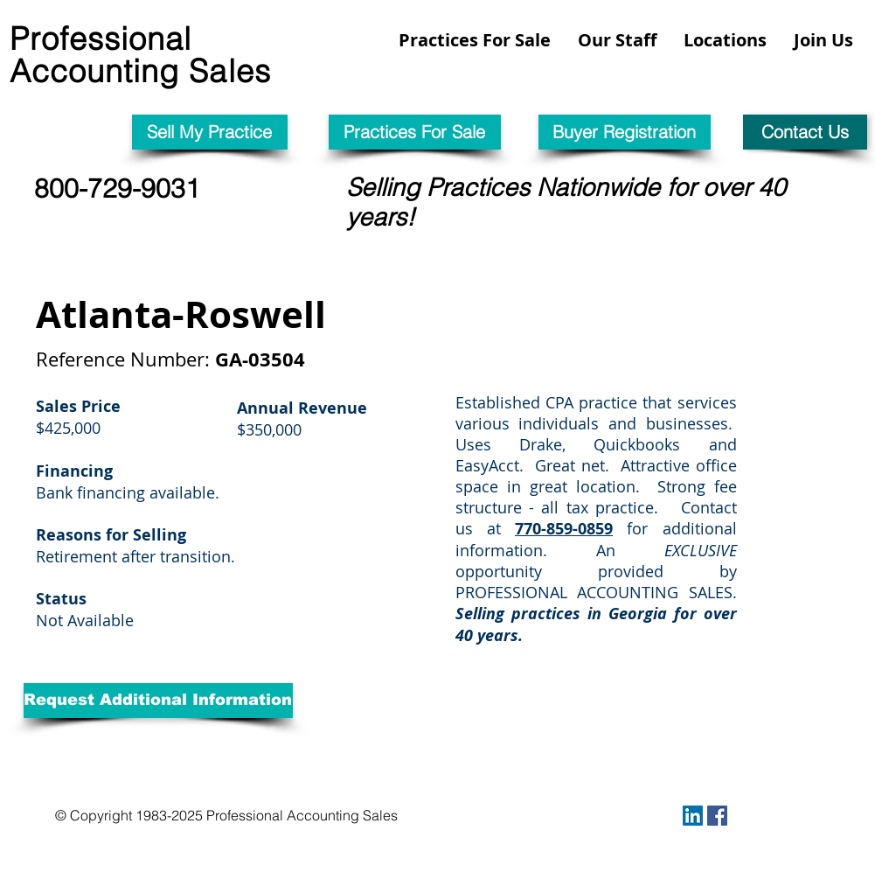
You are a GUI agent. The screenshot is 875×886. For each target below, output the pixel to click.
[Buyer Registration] (624, 132)
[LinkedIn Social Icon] (693, 816)
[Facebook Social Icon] (717, 816)
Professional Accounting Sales (140, 54)
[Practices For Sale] (415, 132)
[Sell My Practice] (210, 132)
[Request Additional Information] (158, 700)
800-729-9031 (117, 188)
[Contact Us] (805, 132)
